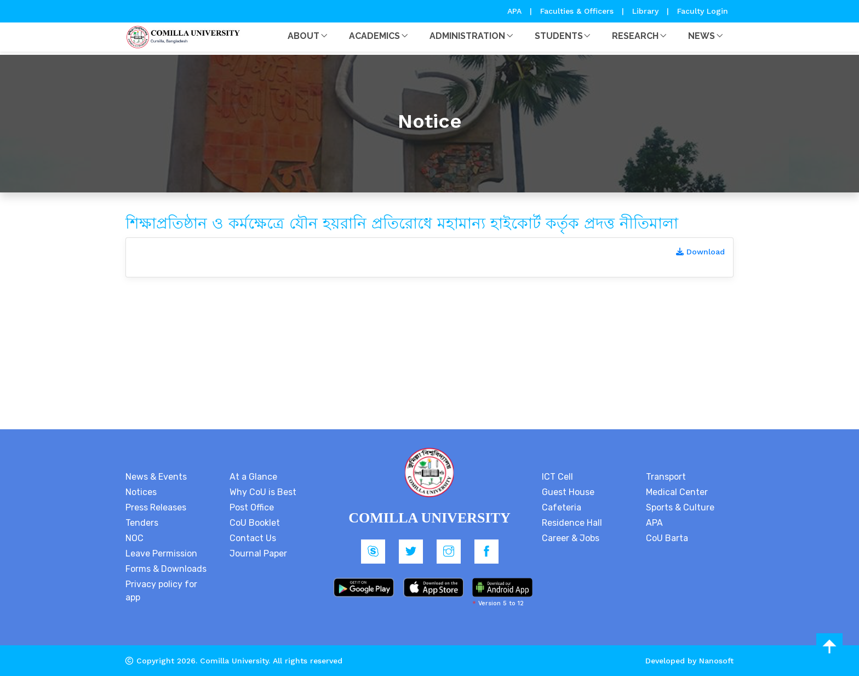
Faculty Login (702, 11)
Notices (141, 492)
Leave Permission (161, 553)
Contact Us (253, 538)
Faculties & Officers (577, 11)
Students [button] (559, 36)
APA (515, 11)
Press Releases (155, 507)
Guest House (568, 492)
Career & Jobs (570, 538)
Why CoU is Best (263, 492)
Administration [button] (467, 36)
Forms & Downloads (166, 569)
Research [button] (635, 36)
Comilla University (234, 660)
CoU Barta (667, 538)
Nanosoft (716, 660)
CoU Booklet (255, 523)
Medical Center (677, 492)
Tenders (141, 523)
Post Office (252, 507)
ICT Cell (557, 477)
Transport (666, 477)
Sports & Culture (680, 507)
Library (646, 11)
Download (700, 251)
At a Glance (253, 477)
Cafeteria (561, 507)
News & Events (156, 477)
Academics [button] (374, 36)
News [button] (701, 36)
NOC (134, 538)
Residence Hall (572, 523)
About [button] (303, 36)
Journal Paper (258, 553)
